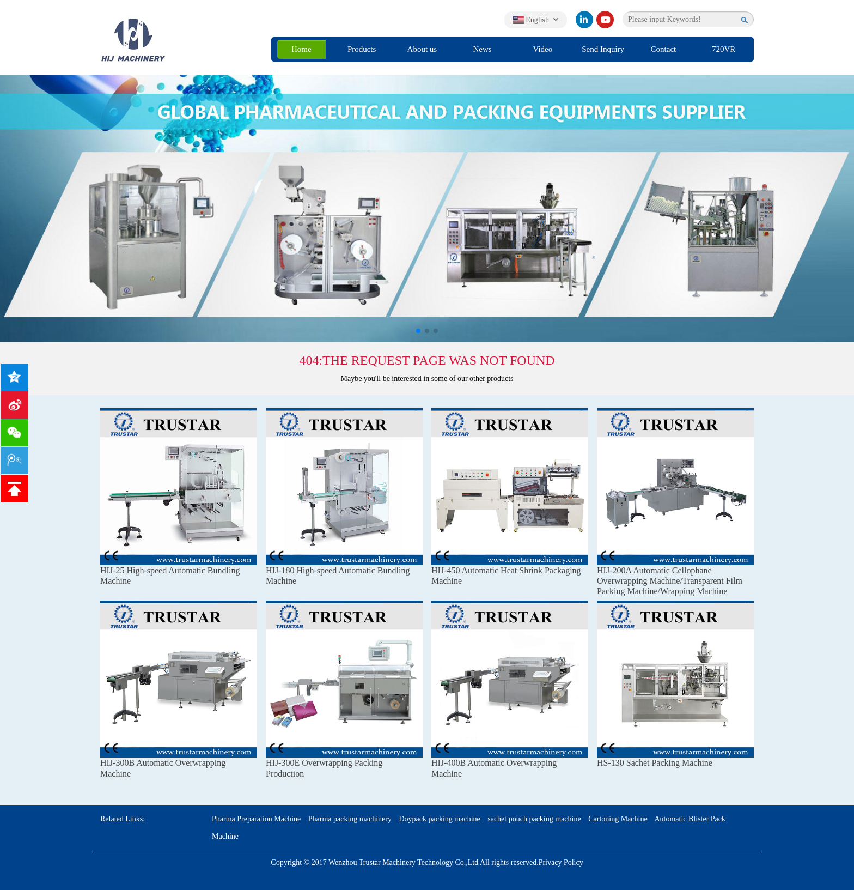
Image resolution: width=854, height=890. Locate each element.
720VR (723, 49)
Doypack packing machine (439, 819)
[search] (745, 19)
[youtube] (605, 19)
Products (361, 49)
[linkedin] (584, 19)
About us (422, 49)
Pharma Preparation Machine (256, 819)
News (482, 49)
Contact (663, 49)
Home (301, 49)
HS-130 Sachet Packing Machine (654, 762)
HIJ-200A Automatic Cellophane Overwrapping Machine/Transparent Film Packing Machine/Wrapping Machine (669, 581)
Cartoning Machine (617, 819)
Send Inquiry (603, 49)
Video (542, 49)
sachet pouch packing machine (534, 819)
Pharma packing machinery (350, 819)
